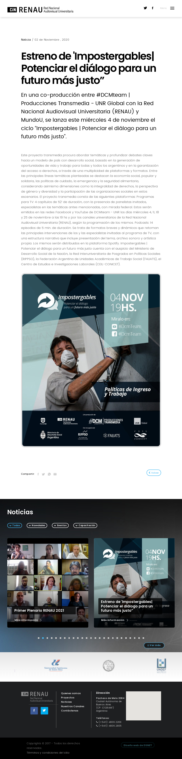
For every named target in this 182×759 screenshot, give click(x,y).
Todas (16, 525)
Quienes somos (71, 693)
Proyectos (67, 697)
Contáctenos (69, 710)
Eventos (62, 525)
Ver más (155, 645)
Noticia (26, 39)
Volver (154, 473)
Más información (28, 620)
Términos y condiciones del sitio (48, 753)
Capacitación (87, 525)
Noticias (66, 702)
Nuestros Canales (72, 706)
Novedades (38, 525)
